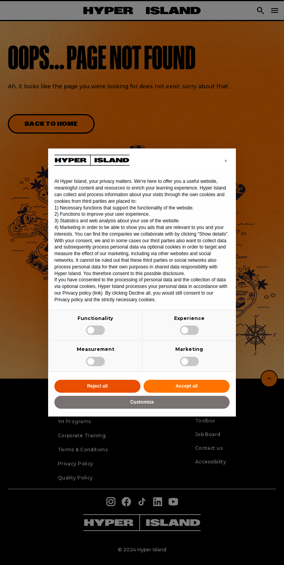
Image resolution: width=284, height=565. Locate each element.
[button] (225, 161)
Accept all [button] (187, 386)
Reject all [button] (97, 386)
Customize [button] (142, 402)
